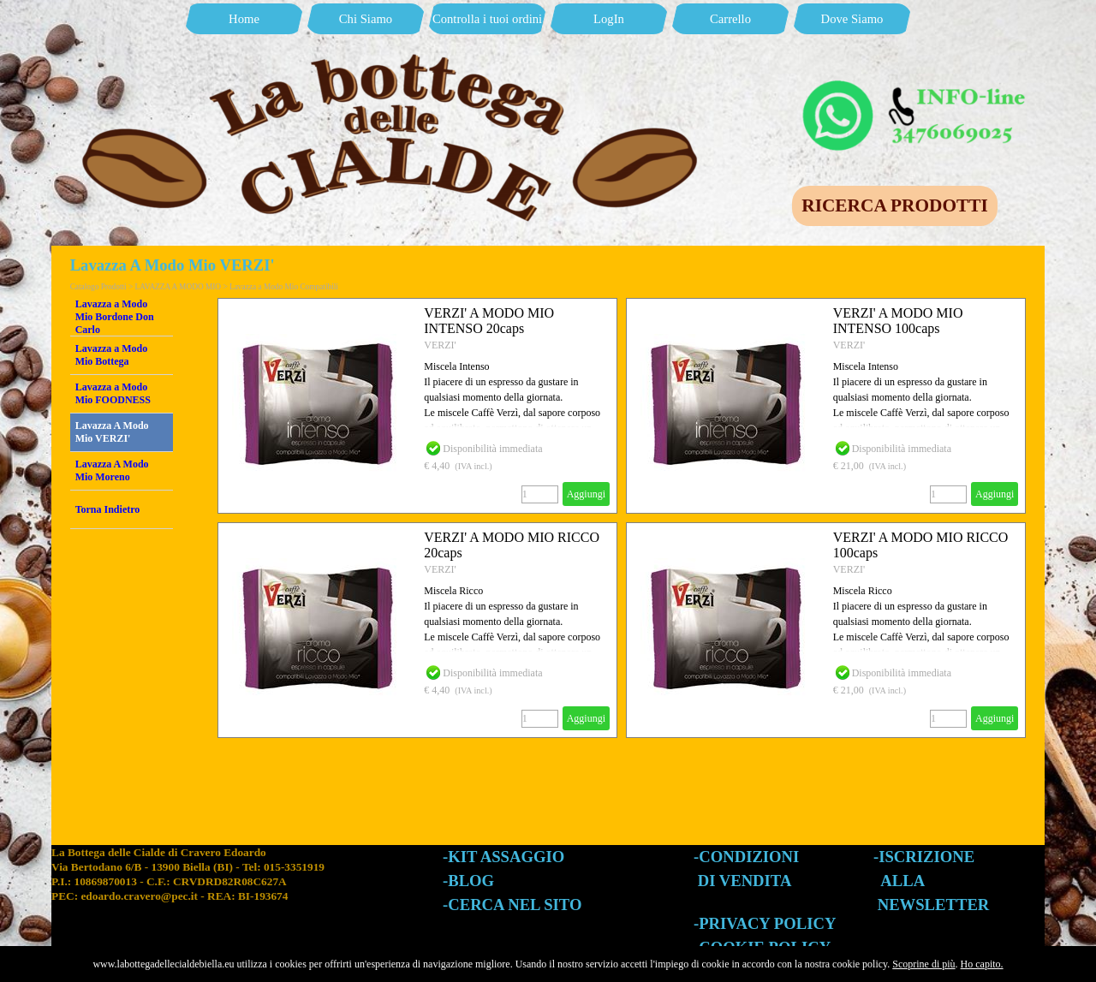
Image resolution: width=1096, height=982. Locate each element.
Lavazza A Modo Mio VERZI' (112, 432)
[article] (417, 406)
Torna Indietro (107, 509)
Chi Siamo (365, 19)
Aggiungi (586, 494)
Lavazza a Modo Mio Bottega (111, 354)
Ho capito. (982, 964)
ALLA (902, 881)
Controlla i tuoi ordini (487, 19)
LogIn (608, 19)
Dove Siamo (852, 19)
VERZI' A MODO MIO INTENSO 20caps (489, 321)
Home (244, 19)
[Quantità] (539, 494)
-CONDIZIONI (746, 857)
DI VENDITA (745, 881)
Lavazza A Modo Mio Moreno (112, 470)
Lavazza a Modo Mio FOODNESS (113, 393)
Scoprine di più (923, 964)
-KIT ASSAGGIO (503, 857)
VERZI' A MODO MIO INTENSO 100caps (898, 321)
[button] (916, 84)
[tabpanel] (247, 890)
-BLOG (468, 881)
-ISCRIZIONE (923, 857)
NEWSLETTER (934, 905)
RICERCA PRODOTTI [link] (894, 205)
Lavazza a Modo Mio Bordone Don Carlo (114, 317)
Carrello (730, 19)
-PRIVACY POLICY (765, 923)
